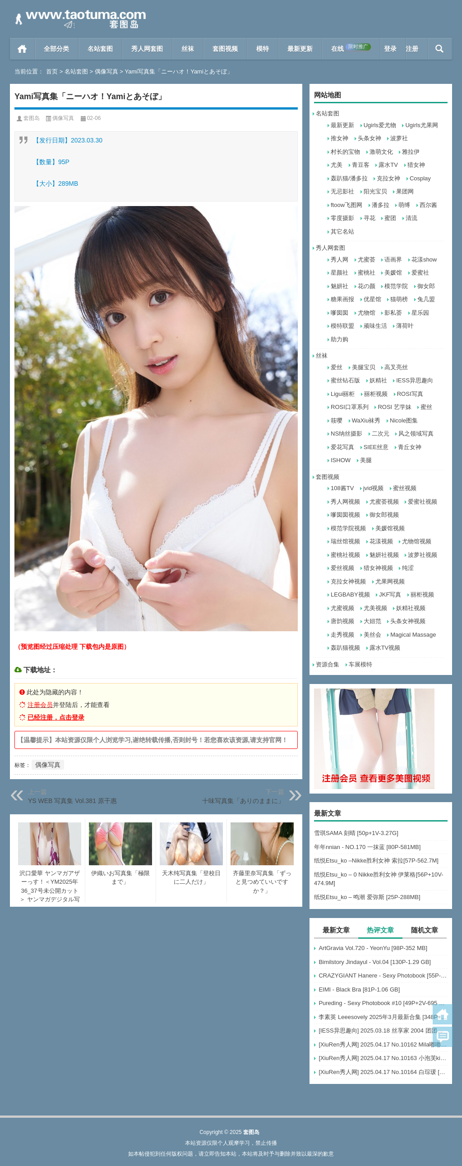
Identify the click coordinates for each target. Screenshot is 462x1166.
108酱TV (342, 488)
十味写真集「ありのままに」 (243, 800)
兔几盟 (426, 299)
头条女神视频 (407, 621)
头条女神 (369, 138)
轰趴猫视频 (345, 647)
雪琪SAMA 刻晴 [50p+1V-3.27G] (356, 833)
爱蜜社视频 (422, 501)
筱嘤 (336, 420)
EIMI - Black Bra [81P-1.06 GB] (359, 989)
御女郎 (426, 286)
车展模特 (360, 664)
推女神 (339, 138)
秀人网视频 (345, 501)
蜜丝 (426, 407)
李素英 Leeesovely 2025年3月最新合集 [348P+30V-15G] (383, 1017)
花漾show (424, 259)
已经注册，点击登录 (56, 717)
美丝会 (372, 634)
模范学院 (396, 286)
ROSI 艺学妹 (394, 407)
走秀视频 (342, 634)
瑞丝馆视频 (345, 541)
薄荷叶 (405, 325)
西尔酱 (428, 205)
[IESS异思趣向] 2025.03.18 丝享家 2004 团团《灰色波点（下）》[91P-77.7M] (383, 1030)
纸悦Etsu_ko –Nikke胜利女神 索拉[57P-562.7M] (376, 860)
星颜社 (339, 272)
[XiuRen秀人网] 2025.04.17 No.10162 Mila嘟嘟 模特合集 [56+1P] (383, 1044)
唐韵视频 (342, 621)
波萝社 (399, 138)
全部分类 (56, 48)
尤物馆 (366, 312)
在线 (351, 47)
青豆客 (361, 164)
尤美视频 (375, 608)
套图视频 (225, 48)
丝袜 (187, 48)
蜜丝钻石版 (345, 380)
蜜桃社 (366, 272)
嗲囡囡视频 (345, 514)
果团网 (405, 191)
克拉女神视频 (348, 581)
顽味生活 (375, 325)
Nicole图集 (404, 420)
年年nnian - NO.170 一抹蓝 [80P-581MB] (367, 847)
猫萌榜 (399, 299)
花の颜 (366, 286)
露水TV (388, 164)
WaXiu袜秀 (366, 420)
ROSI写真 (410, 393)
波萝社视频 (422, 554)
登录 (390, 48)
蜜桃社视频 (345, 554)
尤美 (336, 164)
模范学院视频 (348, 528)
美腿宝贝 (363, 367)
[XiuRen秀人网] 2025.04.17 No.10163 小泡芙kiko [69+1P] (383, 1058)
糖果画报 (342, 299)
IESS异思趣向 (414, 380)
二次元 (380, 433)
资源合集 (327, 664)
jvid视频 (373, 488)
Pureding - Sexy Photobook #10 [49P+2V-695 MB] (383, 1003)
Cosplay (420, 178)
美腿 (366, 460)
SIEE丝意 (376, 447)
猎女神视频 (378, 568)
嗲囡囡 (339, 312)
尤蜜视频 (342, 608)
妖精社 (378, 380)
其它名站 (342, 231)
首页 (22, 49)
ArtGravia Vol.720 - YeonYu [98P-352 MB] (373, 948)
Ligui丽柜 (343, 393)
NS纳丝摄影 (346, 433)
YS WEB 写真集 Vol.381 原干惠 (72, 800)
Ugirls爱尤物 (380, 125)
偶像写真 (106, 71)
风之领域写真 (416, 433)
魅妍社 (339, 286)
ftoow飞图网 (346, 205)
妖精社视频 (410, 608)
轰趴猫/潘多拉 (349, 178)
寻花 (369, 218)
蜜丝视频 (404, 488)
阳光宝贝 (375, 191)
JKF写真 (390, 594)
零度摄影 (342, 218)
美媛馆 (393, 272)
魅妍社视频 (384, 554)
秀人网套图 (147, 48)
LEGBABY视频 (350, 594)
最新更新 (300, 48)
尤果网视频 (390, 581)
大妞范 (372, 621)
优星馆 (372, 299)
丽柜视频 (376, 393)
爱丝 (336, 367)
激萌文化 (381, 151)
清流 (411, 218)
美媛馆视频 (390, 528)
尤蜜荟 (366, 259)
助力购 (339, 339)
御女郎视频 (384, 514)
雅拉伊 (411, 151)
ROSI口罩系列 (350, 407)
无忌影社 (342, 191)
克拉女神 (388, 178)
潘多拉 (380, 205)
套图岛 (31, 118)
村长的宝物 (345, 151)
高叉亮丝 (396, 367)
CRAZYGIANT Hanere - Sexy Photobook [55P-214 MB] (383, 975)
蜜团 (390, 218)
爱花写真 (342, 447)
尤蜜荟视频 (384, 501)
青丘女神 (409, 447)
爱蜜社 (420, 272)
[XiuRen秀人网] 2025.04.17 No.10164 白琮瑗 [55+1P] (383, 1072)
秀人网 (339, 259)
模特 (262, 48)
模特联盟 (342, 325)
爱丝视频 (342, 568)
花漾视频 (381, 541)
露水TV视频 (385, 647)
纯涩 (408, 568)
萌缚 (404, 205)
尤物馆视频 (416, 541)
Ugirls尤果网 (421, 125)
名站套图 (100, 48)
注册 (412, 48)
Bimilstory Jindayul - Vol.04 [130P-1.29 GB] (375, 962)
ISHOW (341, 460)
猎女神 (416, 164)
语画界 (393, 259)
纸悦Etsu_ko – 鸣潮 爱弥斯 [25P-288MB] (367, 897)
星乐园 (420, 312)
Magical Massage (413, 634)
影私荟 (393, 312)
